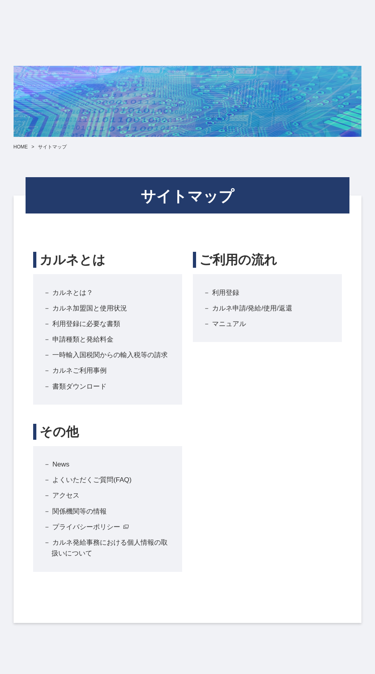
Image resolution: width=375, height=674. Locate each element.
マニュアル (229, 324)
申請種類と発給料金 (82, 339)
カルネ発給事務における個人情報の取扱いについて (110, 548)
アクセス (65, 495)
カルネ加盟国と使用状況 (89, 308)
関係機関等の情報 (79, 511)
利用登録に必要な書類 (86, 324)
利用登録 (225, 292)
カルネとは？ (72, 292)
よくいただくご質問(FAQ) (91, 480)
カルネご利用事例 (79, 370)
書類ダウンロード (79, 386)
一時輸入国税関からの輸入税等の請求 (110, 355)
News (60, 464)
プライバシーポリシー (86, 527)
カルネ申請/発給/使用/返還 (252, 308)
